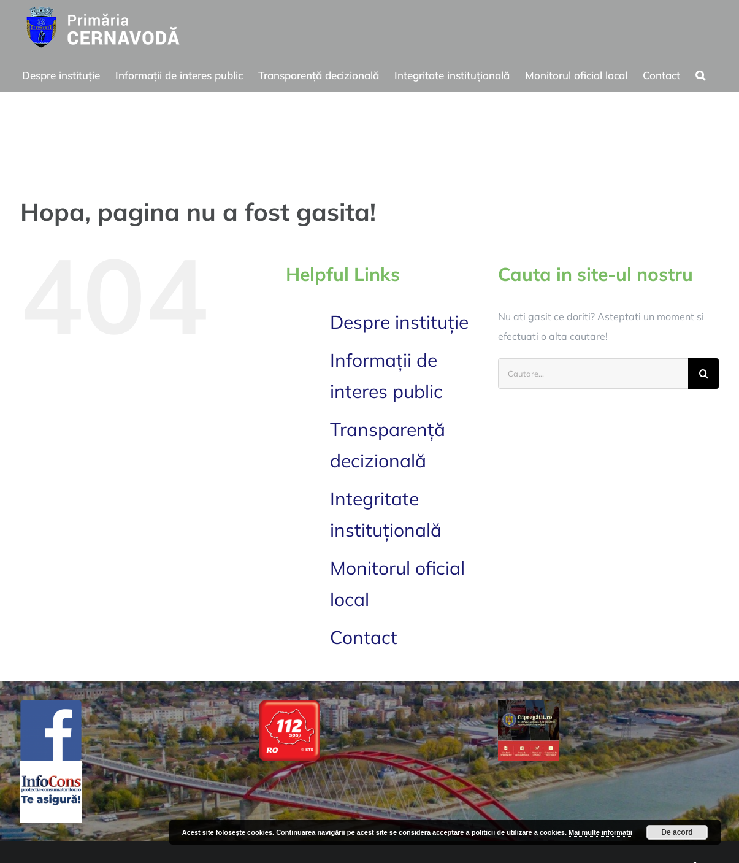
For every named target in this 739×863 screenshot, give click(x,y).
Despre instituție (399, 322)
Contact (363, 637)
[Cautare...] (593, 373)
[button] (700, 73)
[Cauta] (703, 373)
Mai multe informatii (600, 832)
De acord (676, 832)
